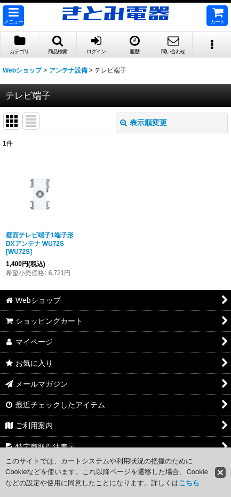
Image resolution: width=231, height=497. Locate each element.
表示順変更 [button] (143, 122)
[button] (13, 15)
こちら (189, 483)
